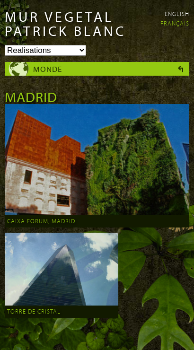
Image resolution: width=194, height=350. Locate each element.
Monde (47, 69)
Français (174, 23)
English (177, 14)
